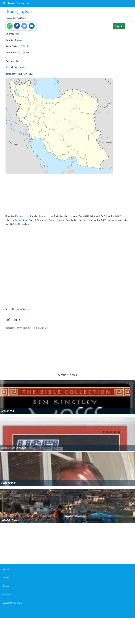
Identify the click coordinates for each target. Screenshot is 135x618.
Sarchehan (20, 67)
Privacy (7, 586)
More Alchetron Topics (16, 309)
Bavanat (19, 40)
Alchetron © (12, 602)
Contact (7, 594)
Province (83, 220)
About (6, 569)
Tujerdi (24, 46)
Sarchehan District (46, 220)
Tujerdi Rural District (25, 220)
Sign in (119, 26)
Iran (17, 33)
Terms (6, 577)
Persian (19, 216)
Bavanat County (65, 220)
